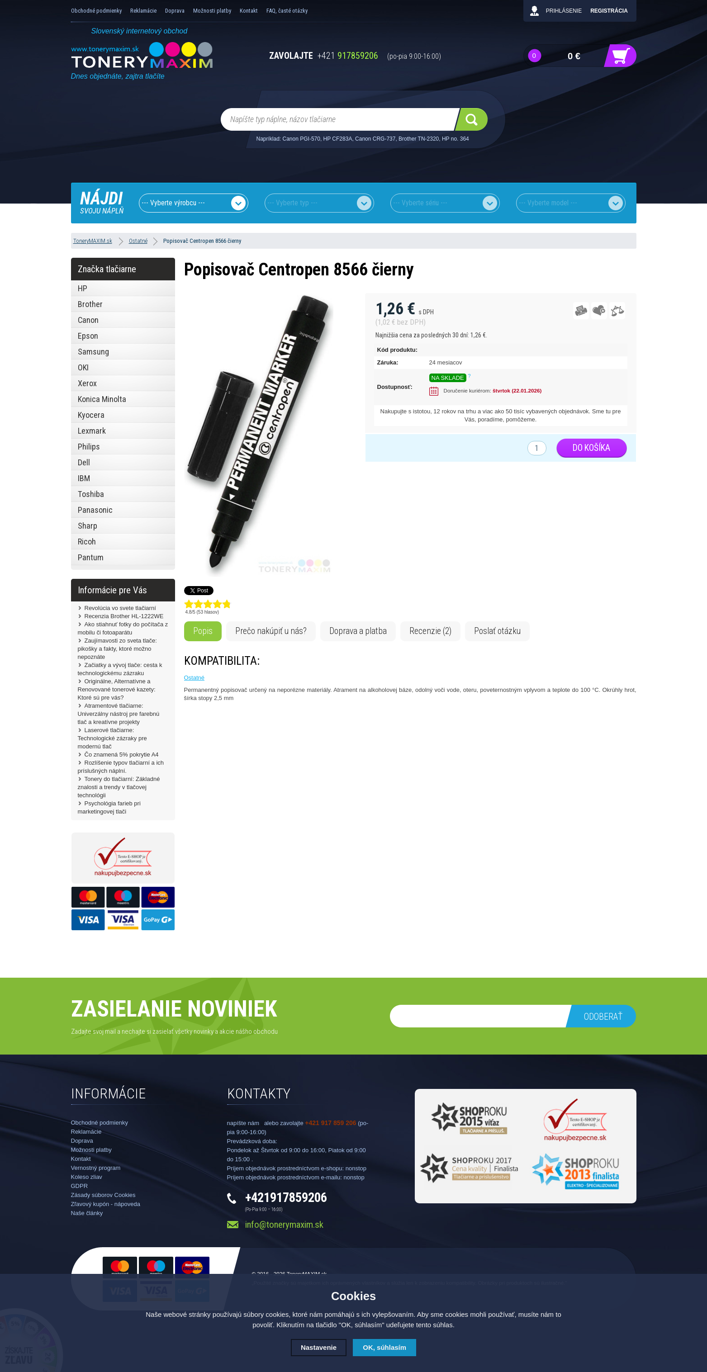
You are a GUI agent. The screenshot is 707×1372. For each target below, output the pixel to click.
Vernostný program (96, 1167)
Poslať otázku (497, 631)
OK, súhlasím (384, 1347)
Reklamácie (143, 10)
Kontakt (249, 10)
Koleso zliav (86, 1176)
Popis (203, 631)
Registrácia (609, 11)
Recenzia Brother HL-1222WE (124, 616)
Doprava (175, 10)
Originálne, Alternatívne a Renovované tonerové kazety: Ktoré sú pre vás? (117, 689)
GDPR (79, 1186)
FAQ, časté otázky (287, 10)
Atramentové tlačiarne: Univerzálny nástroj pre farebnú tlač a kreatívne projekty (119, 713)
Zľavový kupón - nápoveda (105, 1204)
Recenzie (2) (430, 631)
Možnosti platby (212, 10)
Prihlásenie (564, 11)
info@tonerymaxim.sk (284, 1224)
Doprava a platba (358, 631)
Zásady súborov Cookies (103, 1195)
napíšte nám (243, 1123)
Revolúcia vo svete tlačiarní (120, 608)
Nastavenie (319, 1347)
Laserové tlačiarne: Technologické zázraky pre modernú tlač (112, 738)
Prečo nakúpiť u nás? (271, 631)
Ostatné (194, 677)
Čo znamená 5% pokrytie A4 (122, 754)
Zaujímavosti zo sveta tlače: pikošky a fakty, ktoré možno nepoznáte (117, 648)
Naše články (87, 1213)
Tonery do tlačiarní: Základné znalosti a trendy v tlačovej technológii (119, 787)
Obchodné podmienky (96, 10)
